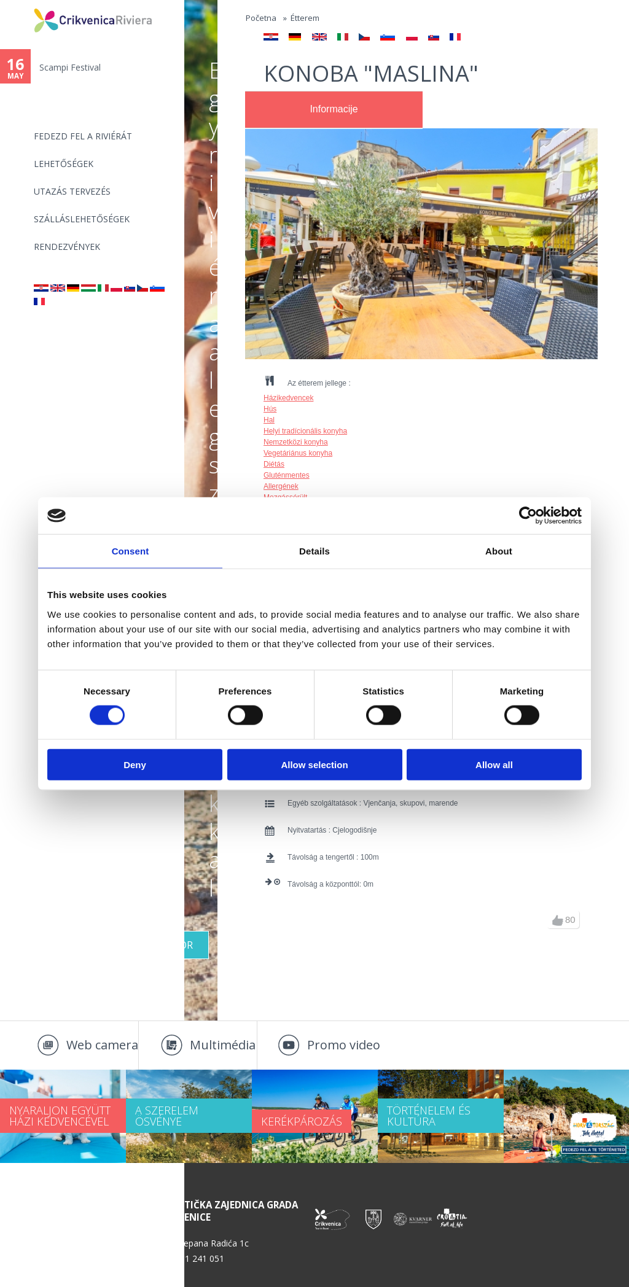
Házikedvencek (288, 398)
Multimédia (223, 1044)
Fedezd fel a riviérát (83, 136)
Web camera (102, 1044)
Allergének (281, 486)
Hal (269, 420)
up (557, 920)
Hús (270, 409)
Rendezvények (67, 246)
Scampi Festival (70, 67)
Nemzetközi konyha (296, 442)
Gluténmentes (287, 475)
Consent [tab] (130, 551)
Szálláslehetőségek (82, 219)
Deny (134, 764)
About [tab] (498, 551)
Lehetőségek (63, 163)
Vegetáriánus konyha (298, 453)
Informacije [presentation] (333, 109)
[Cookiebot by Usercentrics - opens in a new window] (528, 516)
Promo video (343, 1044)
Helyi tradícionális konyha (305, 431)
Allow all (494, 764)
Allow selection (314, 764)
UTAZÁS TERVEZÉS (72, 191)
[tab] (334, 110)
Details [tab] (314, 551)
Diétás (274, 464)
